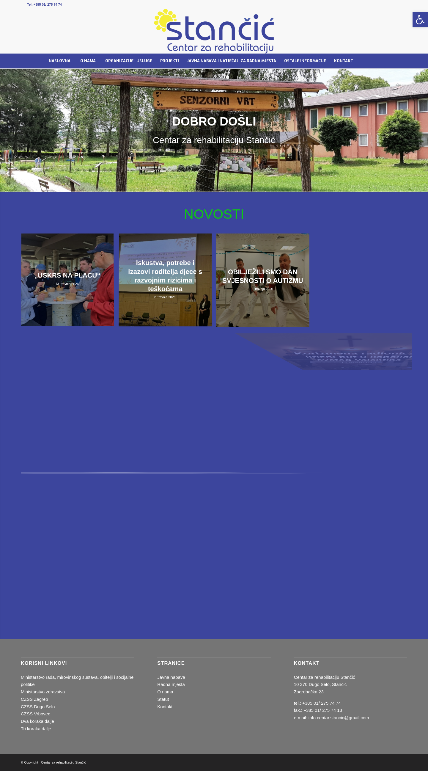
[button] (420, 19)
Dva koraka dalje (37, 721)
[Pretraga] (370, 61)
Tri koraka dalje (36, 728)
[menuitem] (59, 61)
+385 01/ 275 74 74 (48, 4)
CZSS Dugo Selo (38, 706)
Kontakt (164, 706)
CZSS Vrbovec (35, 713)
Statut (163, 699)
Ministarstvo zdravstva (43, 691)
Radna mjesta (171, 684)
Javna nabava (171, 677)
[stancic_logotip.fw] (214, 31)
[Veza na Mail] (22, 4)
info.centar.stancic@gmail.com (339, 717)
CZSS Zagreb (34, 699)
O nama (165, 691)
